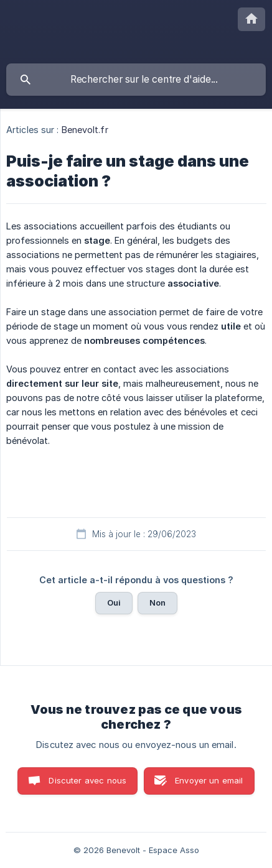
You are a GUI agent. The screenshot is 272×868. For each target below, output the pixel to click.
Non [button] (157, 602)
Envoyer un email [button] (209, 780)
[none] (251, 19)
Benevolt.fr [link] (85, 129)
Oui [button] (114, 602)
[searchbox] (136, 79)
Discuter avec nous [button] (87, 780)
